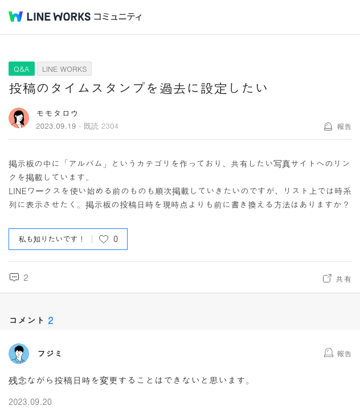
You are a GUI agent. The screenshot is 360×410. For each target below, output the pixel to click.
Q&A (22, 68)
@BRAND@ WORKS (50, 16)
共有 (343, 278)
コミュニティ (118, 17)
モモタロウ (57, 113)
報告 (344, 126)
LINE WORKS (64, 68)
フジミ (50, 353)
